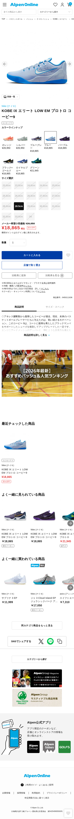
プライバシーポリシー (57, 793)
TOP (3, 19)
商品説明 (19, 306)
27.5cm (56, 195)
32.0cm (6, 216)
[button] (5, 64)
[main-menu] (5, 5)
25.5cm (6, 195)
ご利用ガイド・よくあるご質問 (39, 785)
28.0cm (6, 206)
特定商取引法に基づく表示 (37, 798)
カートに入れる (32, 255)
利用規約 (36, 793)
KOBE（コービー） (60, 19)
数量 (4, 242)
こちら (28, 286)
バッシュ (29, 19)
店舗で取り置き (32, 265)
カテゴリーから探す (37, 659)
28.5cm (19, 206)
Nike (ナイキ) (9, 106)
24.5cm (43, 185)
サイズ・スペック (55, 306)
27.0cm (43, 195)
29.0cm (31, 206)
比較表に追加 (19, 275)
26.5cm (31, 195)
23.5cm (19, 185)
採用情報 (21, 793)
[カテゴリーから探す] (55, 12)
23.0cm (6, 185)
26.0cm (19, 195)
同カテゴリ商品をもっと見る (37, 625)
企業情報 (6, 793)
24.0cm (31, 185)
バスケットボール (16, 19)
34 (30, 216)
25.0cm (56, 185)
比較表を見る (55, 275)
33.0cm (19, 216)
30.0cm (43, 206)
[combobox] (19, 12)
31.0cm (56, 206)
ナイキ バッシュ (43, 19)
